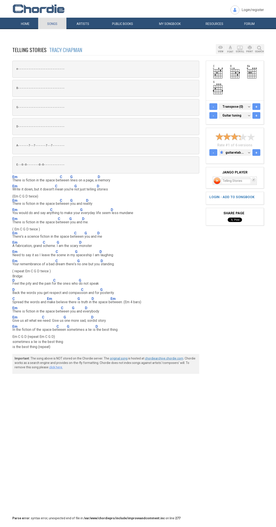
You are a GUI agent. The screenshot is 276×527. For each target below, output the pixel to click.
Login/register (253, 10)
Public (122, 24)
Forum (249, 24)
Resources (214, 24)
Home (25, 24)
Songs (52, 24)
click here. (56, 367)
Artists (83, 24)
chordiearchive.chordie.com (164, 358)
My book (170, 24)
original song (119, 358)
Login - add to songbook (231, 197)
